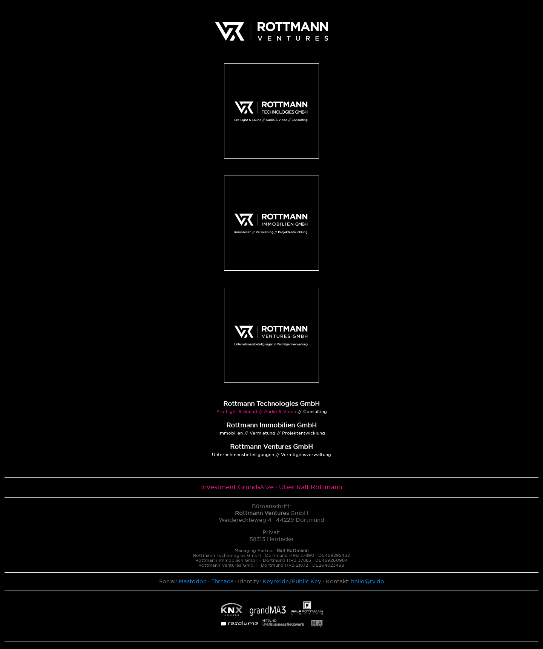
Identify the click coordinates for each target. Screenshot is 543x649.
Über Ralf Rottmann (310, 487)
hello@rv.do (367, 581)
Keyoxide (275, 581)
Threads (222, 581)
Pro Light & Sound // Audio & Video (256, 412)
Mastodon (193, 581)
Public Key (306, 581)
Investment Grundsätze (237, 487)
